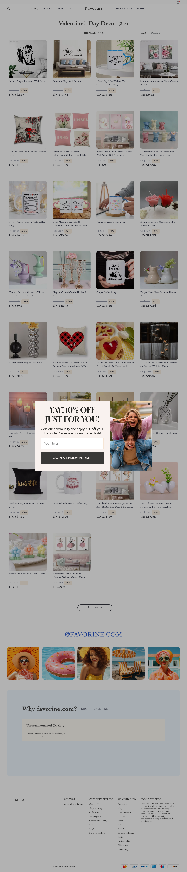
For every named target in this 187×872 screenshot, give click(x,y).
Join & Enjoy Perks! (72, 457)
